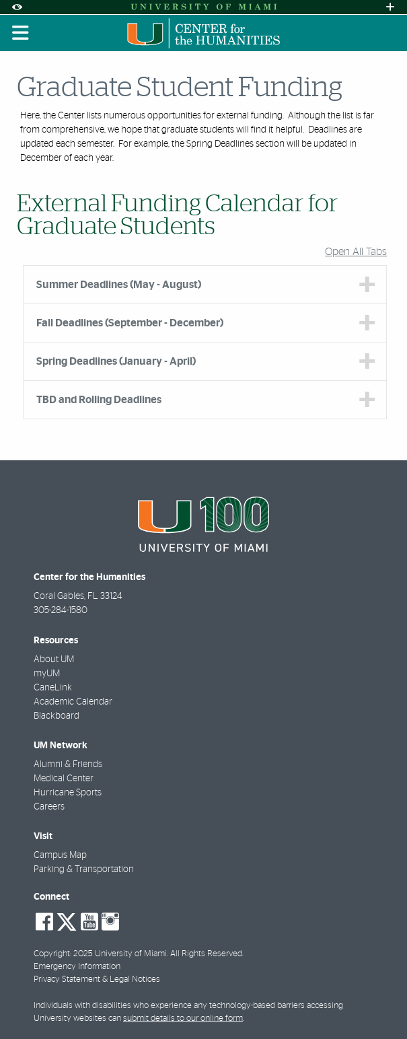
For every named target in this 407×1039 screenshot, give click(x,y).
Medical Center (64, 778)
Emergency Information (77, 966)
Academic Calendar (73, 702)
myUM (47, 673)
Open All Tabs (356, 251)
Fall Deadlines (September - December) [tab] (129, 323)
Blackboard (56, 716)
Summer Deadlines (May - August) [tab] (118, 284)
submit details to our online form (183, 1018)
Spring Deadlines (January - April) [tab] (116, 361)
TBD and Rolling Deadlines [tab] (98, 399)
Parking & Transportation (84, 869)
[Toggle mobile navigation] (21, 33)
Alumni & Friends (68, 764)
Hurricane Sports (68, 792)
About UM (54, 659)
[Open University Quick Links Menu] (390, 7)
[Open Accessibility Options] (17, 7)
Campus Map (60, 855)
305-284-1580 (60, 610)
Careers (49, 807)
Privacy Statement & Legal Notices (97, 979)
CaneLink (53, 687)
